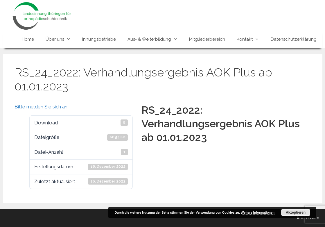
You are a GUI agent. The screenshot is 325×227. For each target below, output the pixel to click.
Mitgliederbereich (207, 39)
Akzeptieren (296, 212)
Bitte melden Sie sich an (41, 107)
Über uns (61, 39)
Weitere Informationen (257, 212)
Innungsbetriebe (99, 39)
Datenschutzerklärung (294, 39)
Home (28, 39)
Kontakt (251, 39)
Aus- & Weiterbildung (155, 39)
